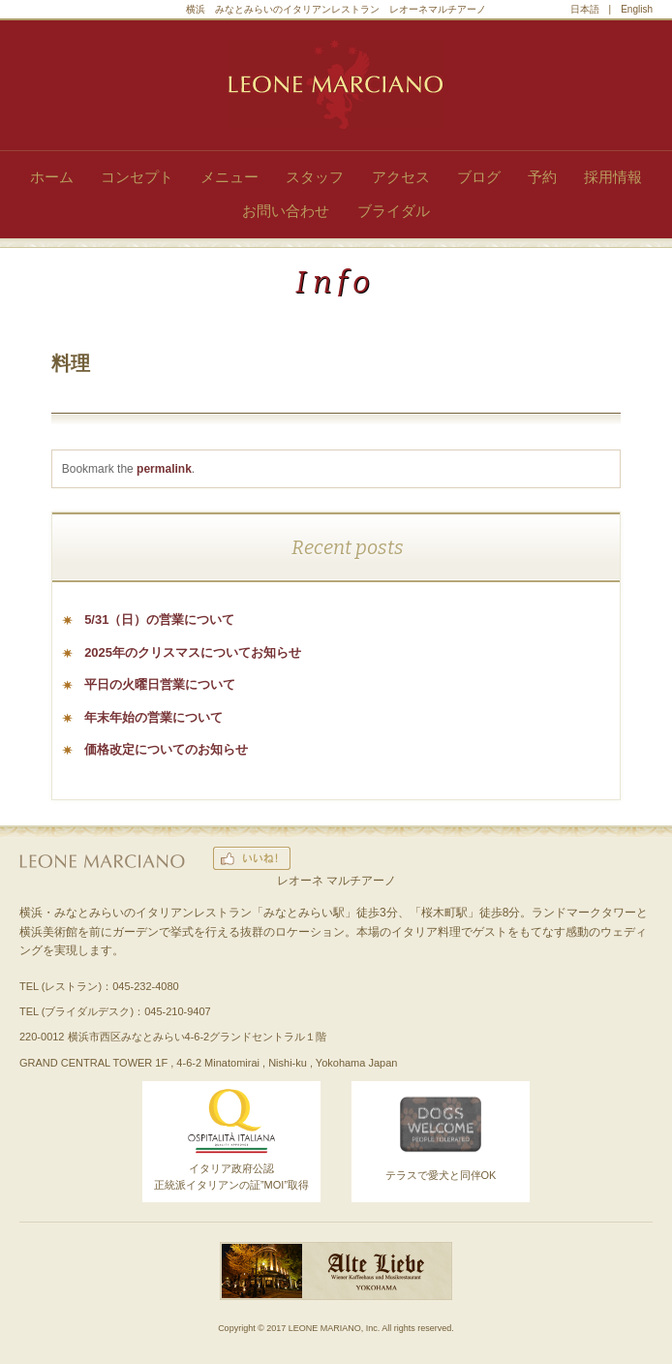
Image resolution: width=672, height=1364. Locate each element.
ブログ (479, 177)
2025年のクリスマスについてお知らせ (192, 652)
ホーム (52, 177)
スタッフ (315, 177)
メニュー (229, 177)
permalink (164, 469)
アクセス (401, 177)
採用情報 (613, 177)
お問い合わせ (285, 210)
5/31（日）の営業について (159, 619)
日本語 (584, 9)
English (637, 9)
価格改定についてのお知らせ (166, 749)
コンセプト (137, 177)
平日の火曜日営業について (159, 684)
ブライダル (393, 210)
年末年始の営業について (153, 717)
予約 (542, 177)
